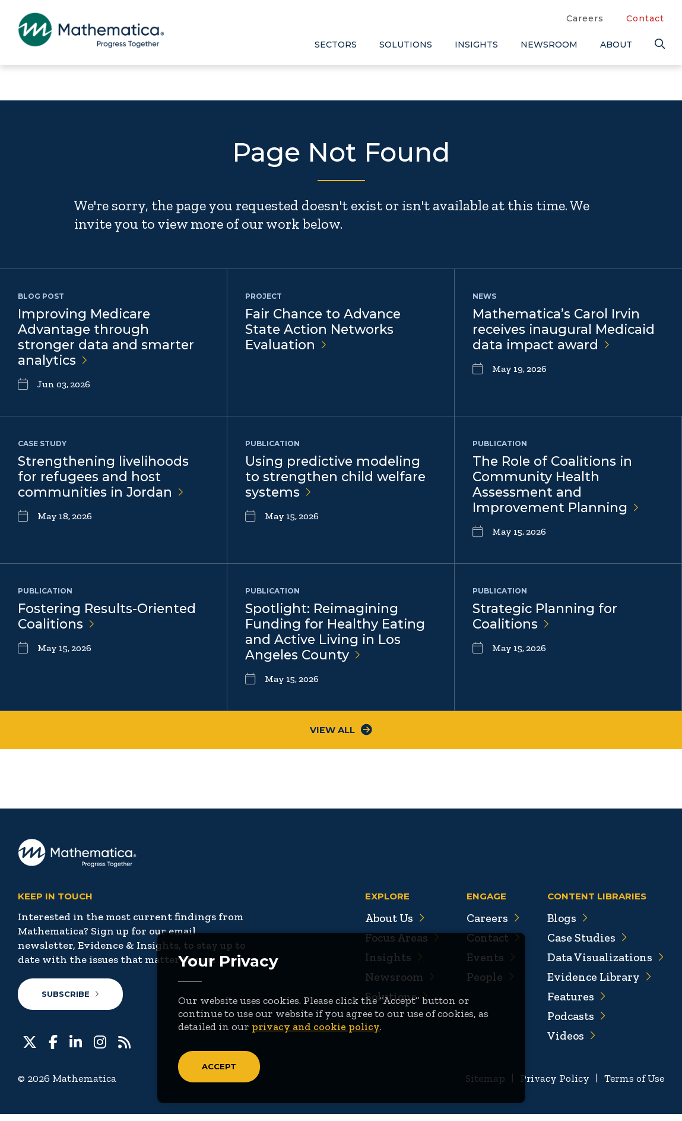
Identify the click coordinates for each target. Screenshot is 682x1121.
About (616, 44)
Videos (570, 1043)
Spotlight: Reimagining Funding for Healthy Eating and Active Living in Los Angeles (336, 637)
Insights (476, 44)
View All (341, 737)
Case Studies (585, 945)
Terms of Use (633, 1085)
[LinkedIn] (75, 1048)
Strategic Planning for (546, 621)
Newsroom (549, 44)
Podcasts (575, 1023)
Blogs (566, 925)
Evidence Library (598, 984)
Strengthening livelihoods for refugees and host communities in (105, 480)
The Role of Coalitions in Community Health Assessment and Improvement (556, 488)
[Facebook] (53, 1048)
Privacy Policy (551, 1085)
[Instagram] (100, 1048)
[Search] (659, 44)
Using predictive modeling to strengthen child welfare (337, 480)
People (485, 984)
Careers (585, 18)
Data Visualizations (604, 965)
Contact (645, 18)
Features (575, 1004)
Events (486, 965)
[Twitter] (30, 1048)
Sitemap (480, 1085)
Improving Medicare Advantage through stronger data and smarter (106, 338)
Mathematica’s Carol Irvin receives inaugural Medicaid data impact (566, 330)
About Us (389, 925)
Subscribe (70, 1001)
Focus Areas (396, 945)
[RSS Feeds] (124, 1048)
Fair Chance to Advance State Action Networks (325, 330)
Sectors (336, 44)
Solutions (405, 44)
